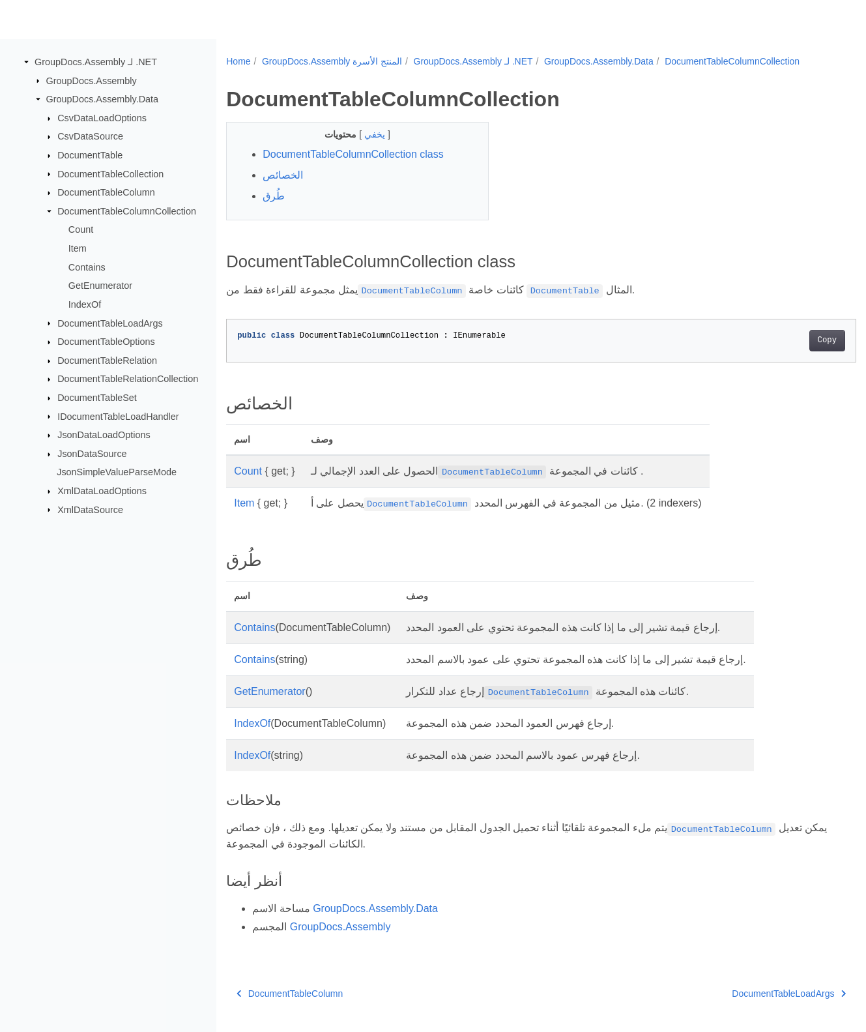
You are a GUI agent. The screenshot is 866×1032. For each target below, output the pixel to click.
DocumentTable (90, 155)
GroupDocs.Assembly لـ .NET (96, 62)
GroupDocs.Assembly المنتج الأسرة (332, 61)
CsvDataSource (90, 136)
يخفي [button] (367, 134)
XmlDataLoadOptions (102, 491)
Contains (87, 267)
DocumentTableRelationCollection (127, 379)
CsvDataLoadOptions (102, 118)
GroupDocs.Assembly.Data (102, 99)
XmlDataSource (90, 509)
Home (238, 61)
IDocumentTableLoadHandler (118, 416)
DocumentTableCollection (110, 173)
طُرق (274, 195)
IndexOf (84, 304)
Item (77, 248)
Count (80, 229)
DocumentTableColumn (106, 192)
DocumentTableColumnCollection (126, 211)
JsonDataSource (91, 454)
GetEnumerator (100, 285)
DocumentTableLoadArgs (110, 322)
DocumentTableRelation (107, 360)
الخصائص (283, 175)
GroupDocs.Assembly (91, 80)
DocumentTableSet (97, 397)
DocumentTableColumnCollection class (353, 154)
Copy (783, 340)
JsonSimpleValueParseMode (117, 472)
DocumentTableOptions (106, 341)
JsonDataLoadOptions (103, 435)
